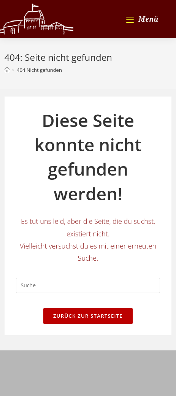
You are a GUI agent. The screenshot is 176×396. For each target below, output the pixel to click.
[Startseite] (7, 70)
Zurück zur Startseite (88, 315)
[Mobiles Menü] (142, 19)
